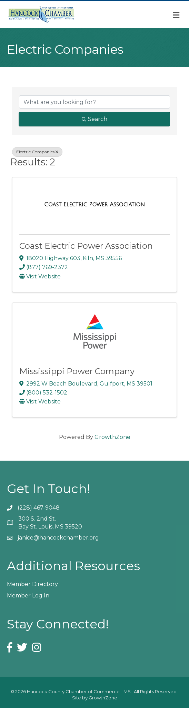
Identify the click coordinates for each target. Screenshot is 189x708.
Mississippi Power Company (77, 371)
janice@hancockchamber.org (58, 537)
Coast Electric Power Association (86, 246)
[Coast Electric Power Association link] (94, 204)
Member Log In (28, 595)
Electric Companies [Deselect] (37, 151)
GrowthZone (112, 437)
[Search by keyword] (94, 102)
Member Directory (32, 584)
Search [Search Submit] (94, 119)
